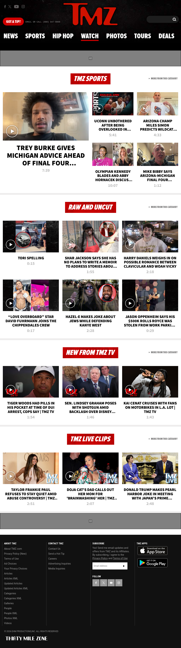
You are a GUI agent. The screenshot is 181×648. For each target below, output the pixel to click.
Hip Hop (63, 36)
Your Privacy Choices (15, 568)
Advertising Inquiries (59, 563)
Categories (10, 593)
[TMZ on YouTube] (111, 582)
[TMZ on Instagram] (23, 6)
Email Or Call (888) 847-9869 (42, 22)
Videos (8, 623)
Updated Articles (13, 583)
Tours (142, 36)
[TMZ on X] (10, 6)
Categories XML (13, 598)
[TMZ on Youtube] (16, 6)
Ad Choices (10, 563)
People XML (10, 613)
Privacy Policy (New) (15, 553)
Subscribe (123, 565)
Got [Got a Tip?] (13, 21)
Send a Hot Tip (56, 553)
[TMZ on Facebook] (5, 6)
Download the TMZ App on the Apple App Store (153, 550)
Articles (8, 573)
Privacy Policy (100, 558)
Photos (116, 36)
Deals (166, 36)
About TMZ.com (13, 548)
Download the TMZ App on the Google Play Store (153, 562)
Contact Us (54, 548)
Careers (52, 558)
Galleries (9, 603)
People (8, 608)
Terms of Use (11, 558)
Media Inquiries (56, 568)
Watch (90, 36)
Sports (35, 36)
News (11, 36)
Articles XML (11, 578)
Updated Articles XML (16, 588)
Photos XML (10, 618)
